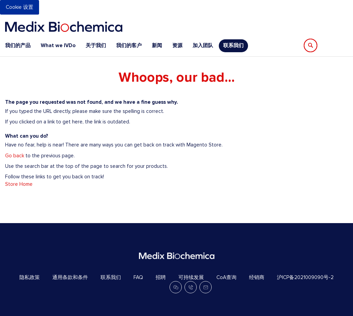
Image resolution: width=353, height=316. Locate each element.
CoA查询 (226, 277)
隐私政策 (29, 277)
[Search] (310, 45)
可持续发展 (191, 277)
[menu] (126, 45)
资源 (177, 45)
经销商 (256, 277)
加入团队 (203, 45)
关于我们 (96, 45)
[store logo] (63, 26)
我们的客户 (129, 45)
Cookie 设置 (19, 7)
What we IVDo (58, 45)
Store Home (19, 184)
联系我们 (233, 45)
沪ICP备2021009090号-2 (305, 277)
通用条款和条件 (70, 277)
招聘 (161, 277)
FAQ (138, 277)
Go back (14, 156)
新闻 (157, 45)
